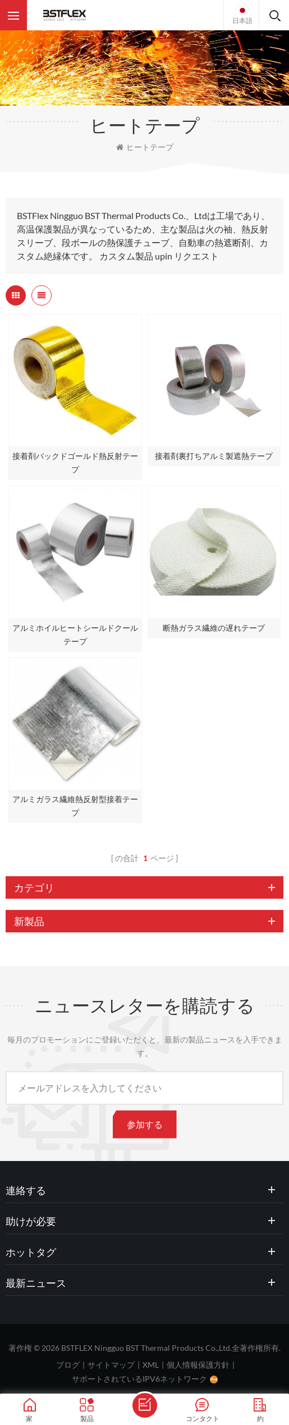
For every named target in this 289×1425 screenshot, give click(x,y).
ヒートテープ (144, 147)
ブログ (68, 1364)
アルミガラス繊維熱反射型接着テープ (75, 805)
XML (151, 1364)
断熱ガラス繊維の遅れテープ (214, 627)
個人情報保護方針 (198, 1364)
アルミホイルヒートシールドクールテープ (75, 634)
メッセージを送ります (145, 1405)
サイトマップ (111, 1364)
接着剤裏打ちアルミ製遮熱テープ (214, 456)
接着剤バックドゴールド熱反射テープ (75, 462)
